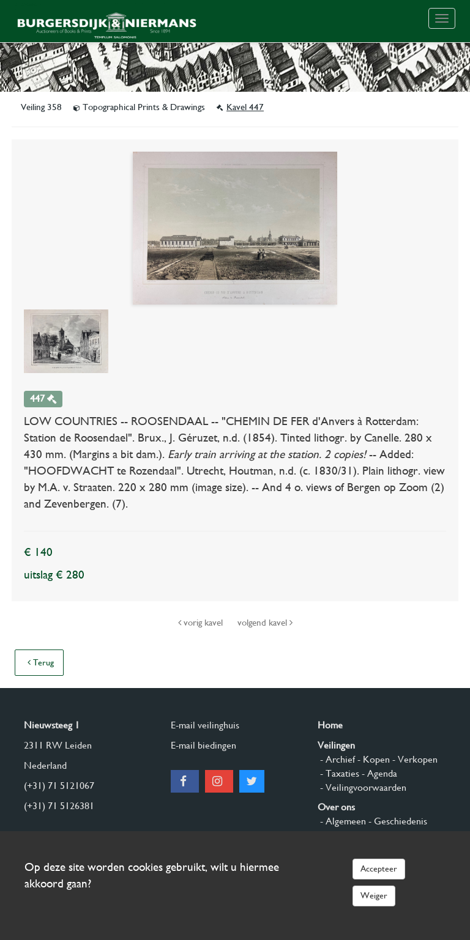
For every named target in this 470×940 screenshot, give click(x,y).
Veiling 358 (42, 107)
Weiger (373, 895)
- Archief (336, 759)
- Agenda (378, 773)
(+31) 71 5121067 (59, 785)
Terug (41, 662)
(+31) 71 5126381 (59, 806)
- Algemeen (342, 821)
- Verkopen (414, 759)
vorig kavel (201, 622)
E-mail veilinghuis (205, 725)
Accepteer (378, 868)
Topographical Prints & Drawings (140, 107)
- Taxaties (338, 773)
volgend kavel (265, 622)
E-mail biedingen (203, 745)
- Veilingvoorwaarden (362, 787)
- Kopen (372, 759)
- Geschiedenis (396, 821)
